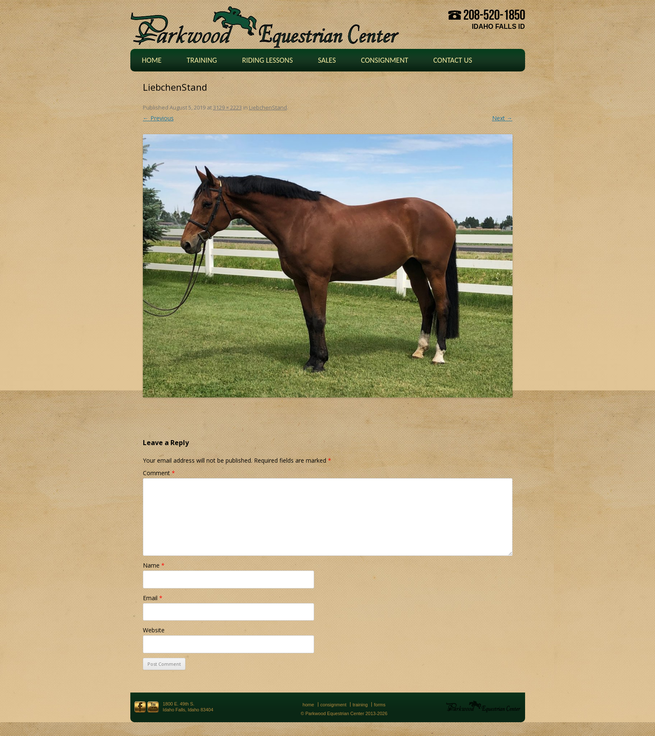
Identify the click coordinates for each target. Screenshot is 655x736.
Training (202, 60)
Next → (502, 118)
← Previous (158, 118)
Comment (159, 473)
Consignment (384, 60)
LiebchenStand (268, 107)
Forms (380, 704)
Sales (327, 60)
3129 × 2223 (227, 107)
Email (152, 598)
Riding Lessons (267, 60)
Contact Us (452, 60)
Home (152, 60)
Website (154, 630)
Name (154, 565)
